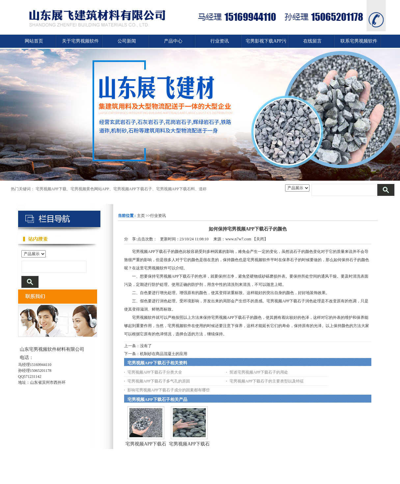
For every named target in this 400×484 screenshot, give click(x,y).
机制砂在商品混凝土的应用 (163, 353)
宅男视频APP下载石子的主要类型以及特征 (266, 381)
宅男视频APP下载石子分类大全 (154, 372)
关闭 (260, 239)
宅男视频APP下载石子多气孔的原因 (158, 381)
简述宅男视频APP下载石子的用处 (258, 372)
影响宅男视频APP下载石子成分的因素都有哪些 (168, 390)
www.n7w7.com (238, 239)
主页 (141, 215)
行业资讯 (158, 215)
